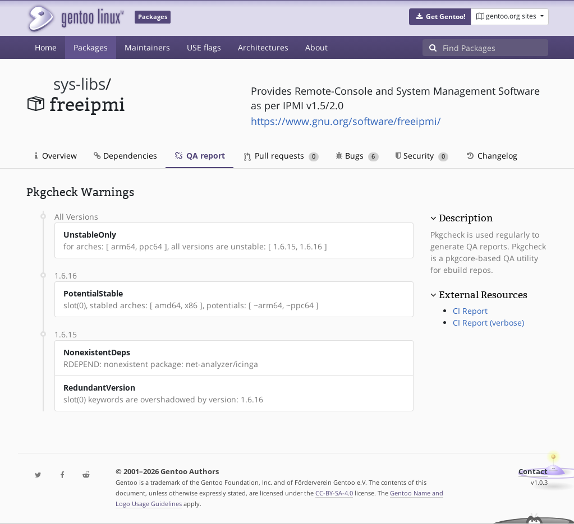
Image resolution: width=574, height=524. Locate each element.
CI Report (470, 310)
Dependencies (125, 155)
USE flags (204, 47)
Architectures (263, 47)
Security (422, 155)
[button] (440, 16)
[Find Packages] (495, 47)
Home (46, 47)
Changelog (491, 155)
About (316, 47)
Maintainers (147, 47)
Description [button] (466, 218)
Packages (91, 47)
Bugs (357, 155)
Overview (56, 155)
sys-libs (79, 83)
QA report (199, 155)
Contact (533, 471)
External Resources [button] (483, 294)
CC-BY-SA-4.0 (334, 493)
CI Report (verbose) (488, 322)
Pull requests (281, 155)
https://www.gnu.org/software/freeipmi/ (346, 121)
